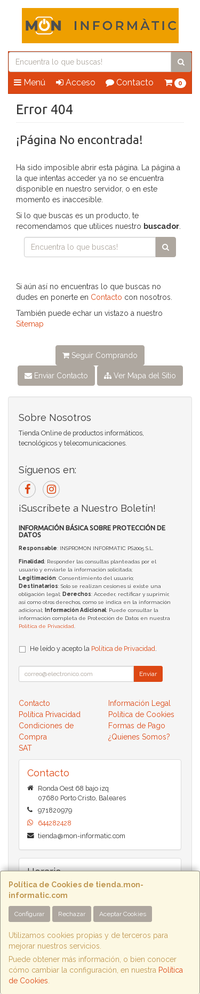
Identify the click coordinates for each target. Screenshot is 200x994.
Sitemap (30, 324)
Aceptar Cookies (122, 914)
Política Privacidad (50, 714)
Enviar (148, 674)
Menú (29, 82)
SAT (25, 748)
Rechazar (71, 914)
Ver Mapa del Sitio (140, 375)
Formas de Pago (136, 725)
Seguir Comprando (100, 355)
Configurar (29, 914)
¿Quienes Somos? (139, 737)
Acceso (75, 82)
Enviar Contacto (56, 375)
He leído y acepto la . (93, 649)
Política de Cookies (141, 714)
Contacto (130, 82)
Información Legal (139, 703)
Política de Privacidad (46, 626)
